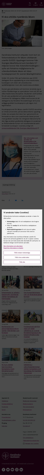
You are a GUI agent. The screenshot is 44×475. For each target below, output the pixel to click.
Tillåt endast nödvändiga (22, 253)
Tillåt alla (22, 262)
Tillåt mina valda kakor (22, 257)
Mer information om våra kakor (13, 246)
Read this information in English (13, 248)
